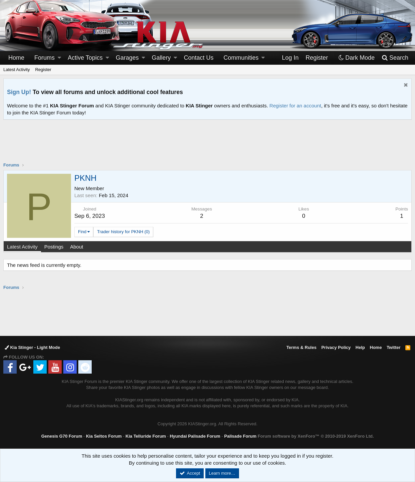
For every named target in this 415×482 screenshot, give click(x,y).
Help (360, 347)
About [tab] (76, 247)
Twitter (394, 347)
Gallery (161, 57)
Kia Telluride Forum (146, 436)
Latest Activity (16, 69)
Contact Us (199, 57)
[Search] (395, 58)
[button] (59, 58)
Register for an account (295, 105)
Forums (44, 57)
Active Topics (85, 57)
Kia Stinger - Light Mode (32, 347)
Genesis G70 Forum (61, 436)
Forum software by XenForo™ (316, 436)
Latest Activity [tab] (22, 247)
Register (43, 69)
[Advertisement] (207, 145)
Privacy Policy (336, 347)
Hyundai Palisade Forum (195, 436)
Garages (127, 57)
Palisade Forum (240, 436)
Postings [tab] (54, 247)
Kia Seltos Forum (104, 436)
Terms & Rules (301, 347)
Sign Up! (19, 92)
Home (16, 57)
